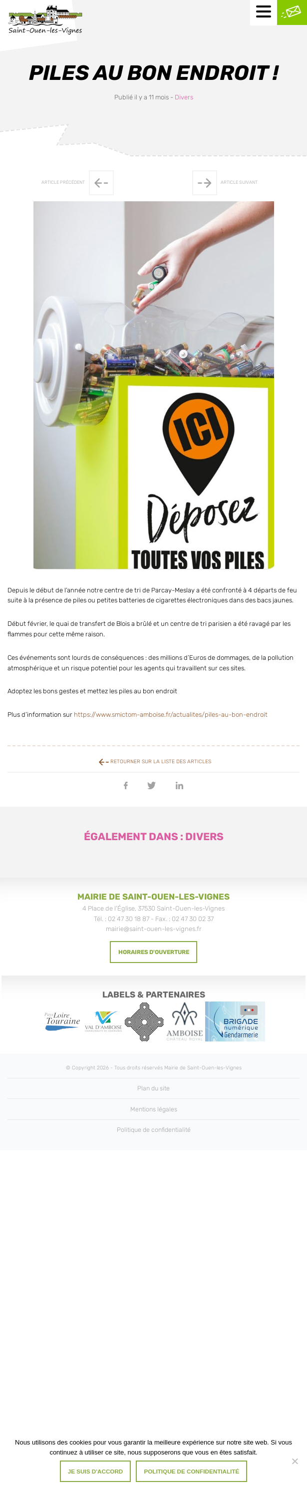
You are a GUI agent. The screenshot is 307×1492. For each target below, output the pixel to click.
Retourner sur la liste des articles (155, 761)
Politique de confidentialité (154, 1129)
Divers (184, 97)
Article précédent (77, 182)
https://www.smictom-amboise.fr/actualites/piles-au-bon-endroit (171, 714)
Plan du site (153, 1088)
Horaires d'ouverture (153, 952)
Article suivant (225, 182)
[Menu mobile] (263, 12)
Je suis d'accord (95, 1471)
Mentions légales (153, 1109)
